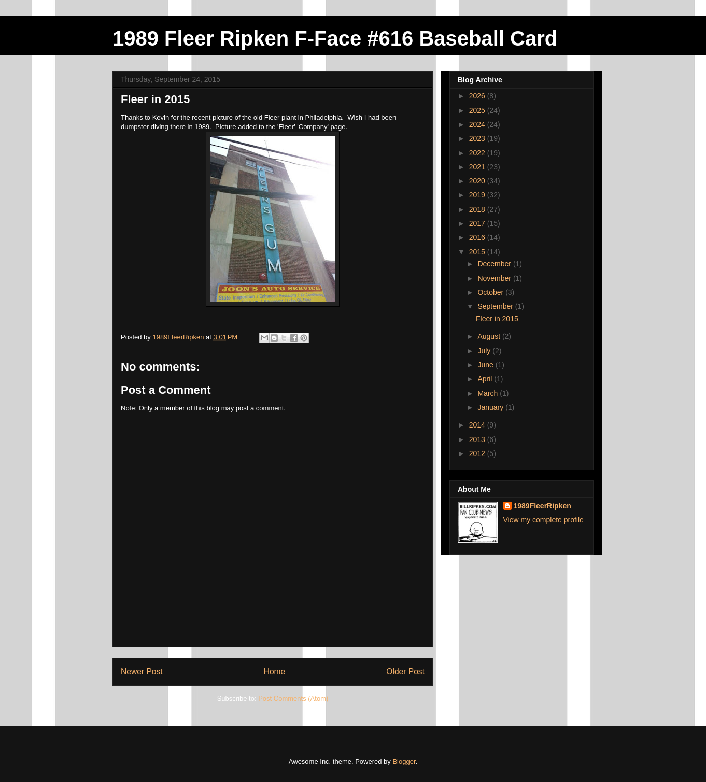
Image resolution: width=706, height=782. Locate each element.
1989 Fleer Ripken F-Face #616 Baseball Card (334, 38)
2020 (478, 181)
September (496, 306)
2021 (478, 167)
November (495, 278)
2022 (478, 153)
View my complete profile (543, 520)
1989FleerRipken (542, 506)
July (484, 351)
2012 (478, 453)
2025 (478, 110)
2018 (478, 209)
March (488, 393)
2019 (478, 195)
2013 (478, 439)
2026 (478, 96)
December (495, 264)
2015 (478, 252)
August (489, 336)
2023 (478, 138)
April (485, 379)
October (491, 292)
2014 (478, 425)
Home (275, 671)
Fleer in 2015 (497, 319)
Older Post (405, 671)
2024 (478, 124)
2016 (478, 237)
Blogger (403, 761)
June (486, 365)
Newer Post (142, 671)
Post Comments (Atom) (293, 698)
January (491, 407)
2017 (478, 223)
